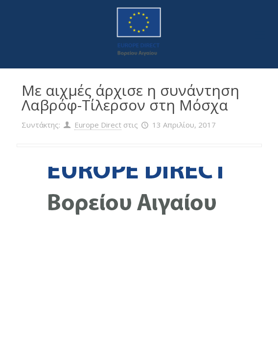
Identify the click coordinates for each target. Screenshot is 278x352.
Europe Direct (97, 125)
